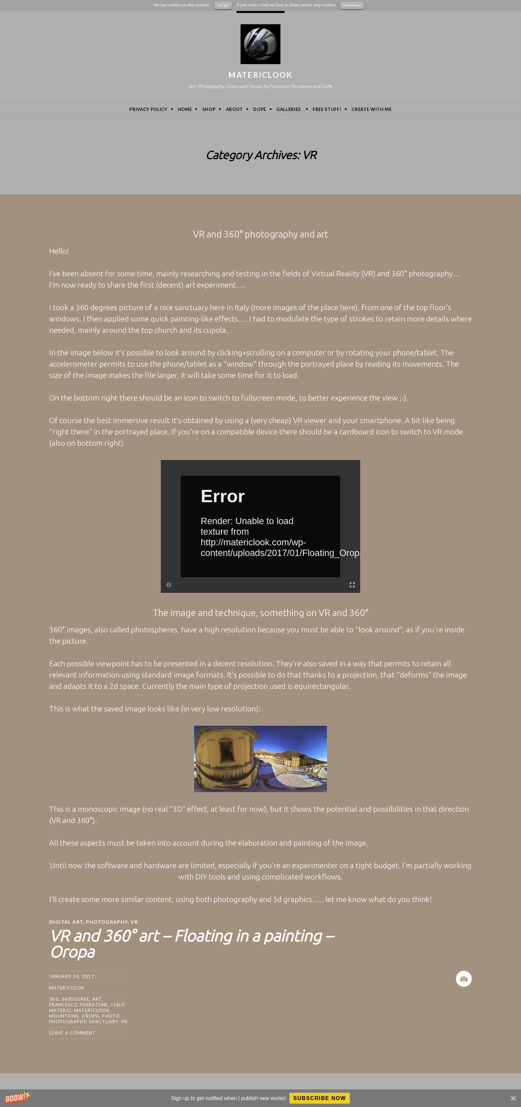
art (97, 999)
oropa (90, 1016)
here (347, 307)
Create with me (371, 109)
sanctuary (103, 1021)
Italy (117, 1004)
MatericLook (260, 74)
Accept (223, 5)
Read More (352, 5)
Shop (209, 109)
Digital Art (66, 922)
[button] (260, 1098)
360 (53, 999)
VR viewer (310, 420)
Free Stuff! (327, 109)
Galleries (288, 109)
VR (134, 922)
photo (111, 1016)
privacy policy (148, 109)
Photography (107, 922)
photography (67, 1021)
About (234, 109)
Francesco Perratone (78, 1004)
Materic (60, 1010)
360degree (75, 999)
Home (185, 109)
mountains (64, 1016)
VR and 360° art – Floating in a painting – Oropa (191, 944)
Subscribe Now (319, 1098)
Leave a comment (72, 1033)
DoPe (259, 109)
